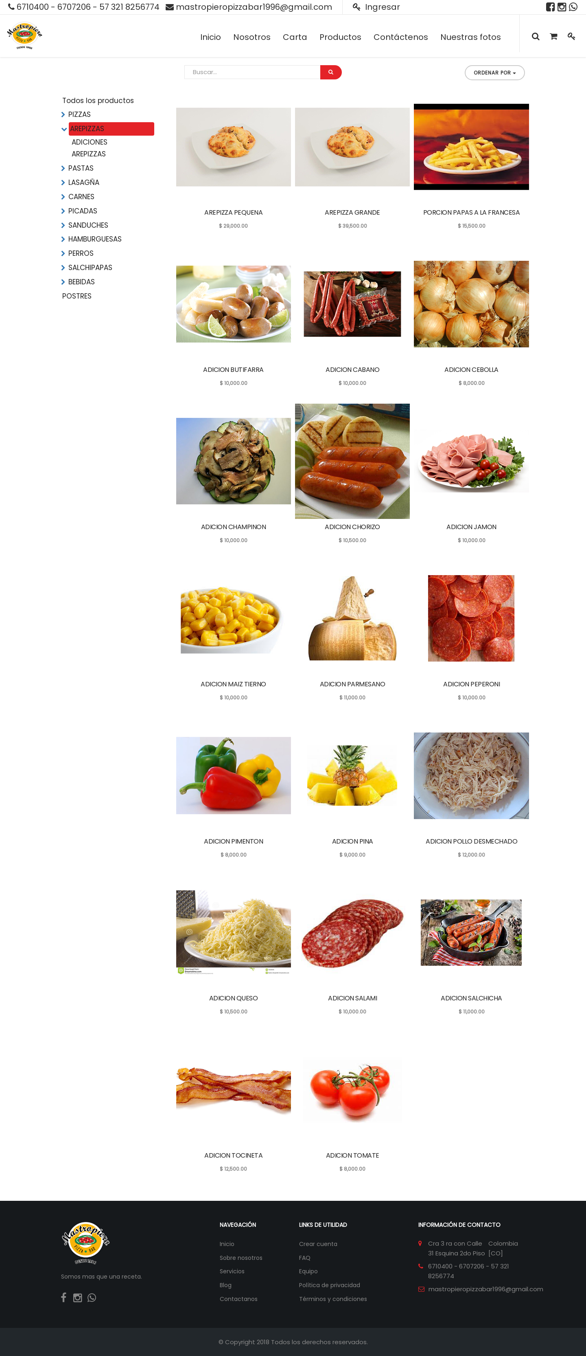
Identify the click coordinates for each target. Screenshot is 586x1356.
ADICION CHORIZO (352, 527)
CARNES (81, 197)
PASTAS (81, 168)
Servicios (232, 1271)
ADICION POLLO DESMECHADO (471, 841)
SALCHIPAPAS (90, 268)
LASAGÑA (83, 182)
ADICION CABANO (352, 369)
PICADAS (82, 211)
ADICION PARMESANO (352, 684)
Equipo (308, 1271)
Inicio (227, 1244)
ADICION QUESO (233, 998)
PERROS (81, 253)
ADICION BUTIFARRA (233, 369)
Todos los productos (98, 100)
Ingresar (376, 7)
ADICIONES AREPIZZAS (89, 148)
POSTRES (77, 296)
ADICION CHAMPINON (233, 527)
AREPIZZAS (87, 129)
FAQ (304, 1258)
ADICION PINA (352, 841)
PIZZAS (79, 114)
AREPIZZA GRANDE (352, 212)
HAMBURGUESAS (95, 239)
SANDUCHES (88, 225)
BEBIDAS (81, 282)
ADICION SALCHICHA (471, 998)
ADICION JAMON (471, 527)
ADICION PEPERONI (471, 684)
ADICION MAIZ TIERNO (233, 684)
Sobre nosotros (241, 1258)
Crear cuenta (318, 1244)
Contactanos (239, 1299)
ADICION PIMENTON (233, 841)
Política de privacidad (329, 1285)
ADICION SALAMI (352, 998)
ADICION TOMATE (352, 1155)
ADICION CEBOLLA (471, 369)
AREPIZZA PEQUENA (233, 212)
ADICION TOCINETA (233, 1155)
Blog (226, 1285)
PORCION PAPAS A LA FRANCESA (471, 212)
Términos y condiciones (333, 1299)
